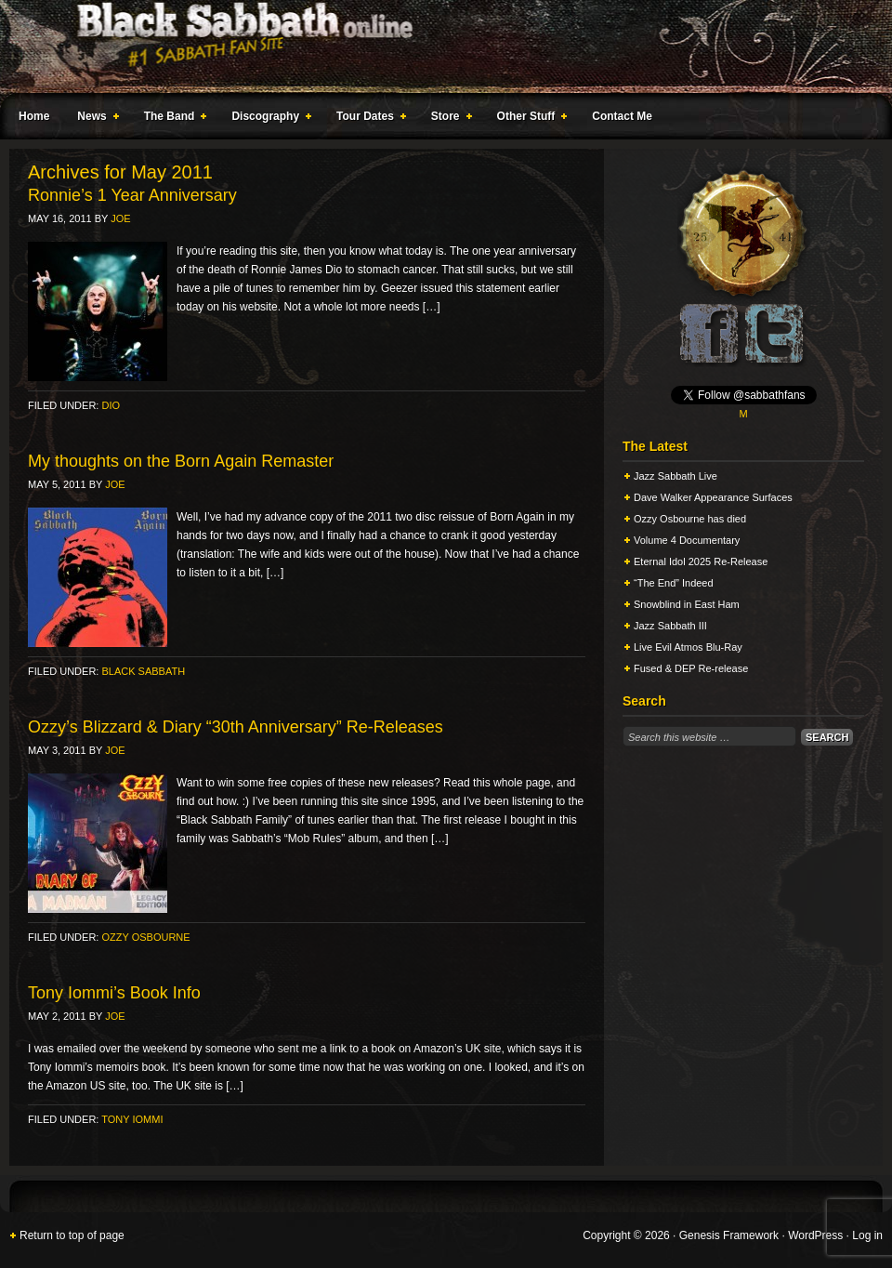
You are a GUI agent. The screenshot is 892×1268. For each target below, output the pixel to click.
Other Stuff (529, 119)
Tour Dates (367, 119)
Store (448, 119)
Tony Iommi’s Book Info (114, 993)
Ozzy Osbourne (145, 937)
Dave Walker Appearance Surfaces (713, 497)
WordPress (815, 1235)
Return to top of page (72, 1235)
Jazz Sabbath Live (675, 476)
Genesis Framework (729, 1235)
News (94, 119)
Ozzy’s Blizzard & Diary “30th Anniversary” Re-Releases (235, 727)
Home (34, 116)
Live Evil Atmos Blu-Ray (688, 647)
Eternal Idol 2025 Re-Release (700, 561)
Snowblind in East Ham (687, 604)
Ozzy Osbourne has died (690, 518)
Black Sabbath (143, 671)
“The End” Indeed (674, 582)
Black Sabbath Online (436, 46)
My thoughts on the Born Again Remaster (181, 461)
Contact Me (622, 116)
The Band (172, 119)
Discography (267, 119)
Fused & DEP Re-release (691, 668)
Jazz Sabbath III (670, 625)
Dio (110, 405)
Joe (120, 218)
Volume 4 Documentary (687, 540)
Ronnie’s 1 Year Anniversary (132, 195)
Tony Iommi (132, 1119)
